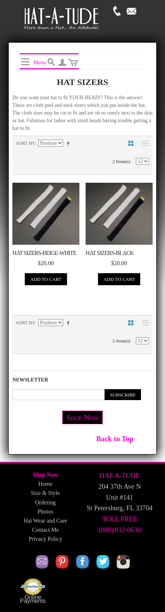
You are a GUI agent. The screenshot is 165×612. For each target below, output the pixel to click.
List (143, 143)
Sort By (25, 143)
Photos (45, 511)
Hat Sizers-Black (110, 253)
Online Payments (33, 599)
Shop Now (82, 417)
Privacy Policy (45, 539)
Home (45, 484)
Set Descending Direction (69, 143)
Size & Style (45, 493)
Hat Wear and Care (45, 521)
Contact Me (45, 530)
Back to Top (114, 439)
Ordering (45, 502)
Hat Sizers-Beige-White (44, 253)
